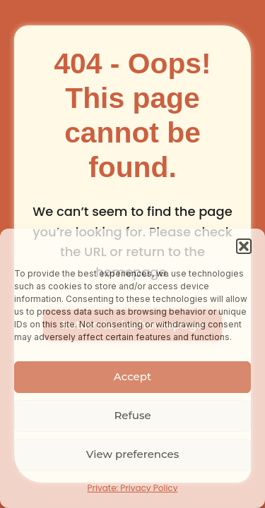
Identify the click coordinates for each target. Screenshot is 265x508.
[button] (244, 246)
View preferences (132, 454)
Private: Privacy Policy (133, 488)
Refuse (132, 415)
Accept (132, 376)
